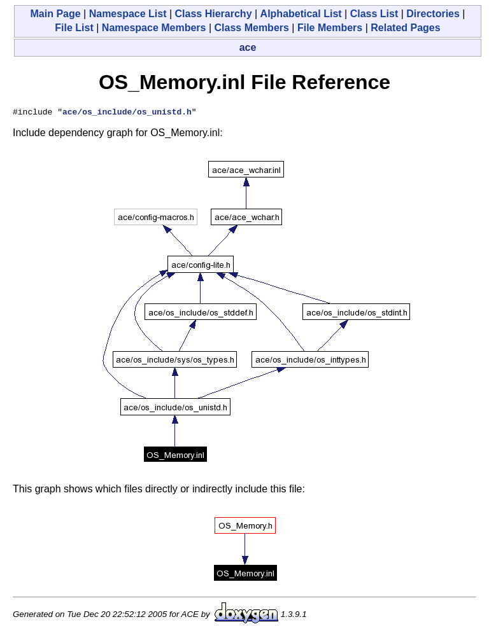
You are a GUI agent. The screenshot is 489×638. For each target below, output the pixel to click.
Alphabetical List (301, 13)
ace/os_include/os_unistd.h (127, 113)
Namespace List (128, 13)
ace (248, 47)
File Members (329, 27)
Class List (374, 13)
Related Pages (405, 27)
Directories (433, 13)
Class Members (252, 27)
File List (74, 27)
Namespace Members (154, 27)
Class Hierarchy (213, 13)
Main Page (55, 13)
